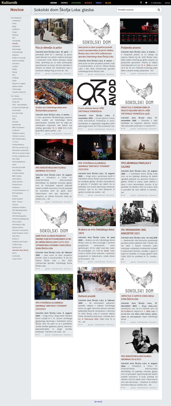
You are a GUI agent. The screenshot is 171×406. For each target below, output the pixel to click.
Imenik (53, 3)
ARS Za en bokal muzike (21, 153)
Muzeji (14, 72)
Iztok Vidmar (17, 179)
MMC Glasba (17, 176)
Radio (14, 81)
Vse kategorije (16, 18)
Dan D (14, 116)
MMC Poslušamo (18, 127)
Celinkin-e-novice (18, 136)
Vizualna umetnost (19, 92)
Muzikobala (16, 125)
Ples (13, 75)
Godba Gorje (17, 244)
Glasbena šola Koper (20, 242)
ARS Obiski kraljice (19, 139)
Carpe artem (17, 259)
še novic (99, 401)
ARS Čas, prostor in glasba (21, 147)
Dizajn (14, 32)
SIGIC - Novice (17, 202)
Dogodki (76, 3)
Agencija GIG (17, 247)
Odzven (15, 204)
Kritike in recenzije (19, 58)
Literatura (15, 63)
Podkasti (15, 78)
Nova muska (16, 222)
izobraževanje (57, 73)
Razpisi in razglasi (18, 83)
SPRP (14, 119)
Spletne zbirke (17, 86)
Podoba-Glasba (18, 173)
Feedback (15, 187)
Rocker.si (15, 239)
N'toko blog (16, 213)
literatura (67, 73)
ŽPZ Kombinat (17, 193)
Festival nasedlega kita (20, 219)
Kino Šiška (16, 159)
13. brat (15, 142)
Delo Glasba (16, 170)
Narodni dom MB (18, 167)
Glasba (15, 43)
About (167, 3)
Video (99, 3)
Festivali (15, 35)
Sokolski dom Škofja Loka (21, 250)
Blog (108, 3)
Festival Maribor (18, 145)
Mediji (14, 69)
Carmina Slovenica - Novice (21, 190)
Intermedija (16, 49)
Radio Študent (17, 199)
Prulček (15, 196)
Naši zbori (16, 236)
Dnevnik (15, 122)
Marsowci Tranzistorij (20, 230)
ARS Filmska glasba (19, 216)
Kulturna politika (18, 61)
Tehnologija (16, 89)
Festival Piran (17, 184)
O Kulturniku (156, 3)
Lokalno (15, 66)
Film (13, 38)
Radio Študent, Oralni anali (21, 233)
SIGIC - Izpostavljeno (19, 105)
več (38, 73)
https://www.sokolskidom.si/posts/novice (49, 14)
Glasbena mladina (19, 207)
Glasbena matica (18, 133)
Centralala (16, 256)
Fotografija (16, 41)
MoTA (14, 253)
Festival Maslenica (18, 162)
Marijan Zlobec (17, 227)
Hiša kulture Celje (18, 224)
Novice (17, 9)
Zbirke (64, 3)
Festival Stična (17, 99)
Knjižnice (15, 55)
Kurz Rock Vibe (17, 113)
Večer (14, 164)
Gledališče (16, 46)
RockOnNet (16, 110)
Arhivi (14, 23)
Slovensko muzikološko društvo (21, 150)
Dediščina (16, 29)
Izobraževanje (17, 52)
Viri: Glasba (15, 96)
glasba (47, 73)
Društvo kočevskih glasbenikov (21, 107)
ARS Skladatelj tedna (19, 210)
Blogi (14, 26)
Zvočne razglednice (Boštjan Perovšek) (21, 156)
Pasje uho (15, 102)
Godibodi (15, 130)
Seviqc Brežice (17, 182)
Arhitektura (16, 21)
